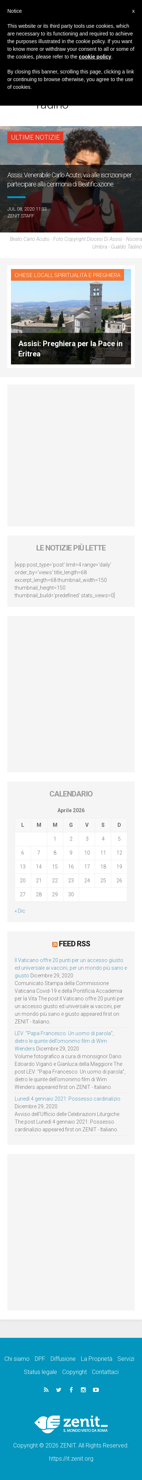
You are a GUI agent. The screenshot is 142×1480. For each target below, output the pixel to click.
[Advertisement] (71, 455)
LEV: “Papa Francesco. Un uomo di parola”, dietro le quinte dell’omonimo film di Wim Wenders (64, 1041)
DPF (40, 1358)
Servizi (125, 1358)
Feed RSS (74, 943)
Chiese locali (33, 275)
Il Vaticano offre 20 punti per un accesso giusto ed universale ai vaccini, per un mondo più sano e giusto (71, 968)
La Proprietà (96, 1358)
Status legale (40, 1372)
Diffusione (63, 1358)
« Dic (20, 911)
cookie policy (95, 57)
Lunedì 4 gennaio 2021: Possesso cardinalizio (67, 1099)
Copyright (74, 1372)
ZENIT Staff (20, 216)
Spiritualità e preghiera (87, 275)
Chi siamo (17, 1358)
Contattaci (105, 1372)
